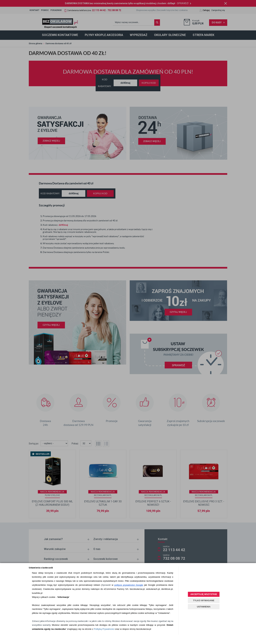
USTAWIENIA (204, 606)
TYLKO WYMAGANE (203, 600)
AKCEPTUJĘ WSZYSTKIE (203, 594)
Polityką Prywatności (104, 629)
